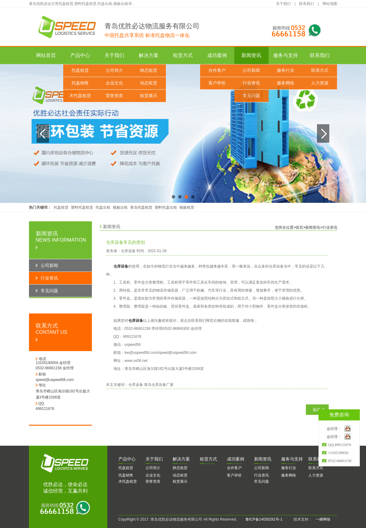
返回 (316, 409)
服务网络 (285, 83)
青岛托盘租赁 (141, 207)
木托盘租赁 (80, 95)
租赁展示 (148, 95)
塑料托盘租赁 (82, 207)
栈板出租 (120, 207)
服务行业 (285, 70)
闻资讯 (262, 458)
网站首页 (46, 55)
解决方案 (148, 55)
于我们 (154, 458)
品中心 (127, 458)
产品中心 (80, 55)
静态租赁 (148, 70)
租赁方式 (183, 55)
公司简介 (114, 70)
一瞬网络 (321, 519)
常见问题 (251, 95)
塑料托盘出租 (166, 207)
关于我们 (283, 4)
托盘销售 (80, 83)
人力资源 (319, 83)
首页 (299, 227)
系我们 (317, 458)
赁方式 (208, 458)
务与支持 (292, 458)
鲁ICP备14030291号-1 (263, 519)
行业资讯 (251, 83)
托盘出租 (103, 207)
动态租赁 (148, 83)
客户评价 (217, 83)
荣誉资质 (114, 95)
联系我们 (306, 4)
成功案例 (217, 55)
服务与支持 (285, 55)
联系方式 (319, 70)
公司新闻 (251, 70)
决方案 (181, 458)
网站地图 (330, 4)
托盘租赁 (80, 70)
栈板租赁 (186, 207)
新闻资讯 (251, 55)
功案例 (235, 458)
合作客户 (217, 70)
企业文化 (114, 83)
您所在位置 (284, 227)
